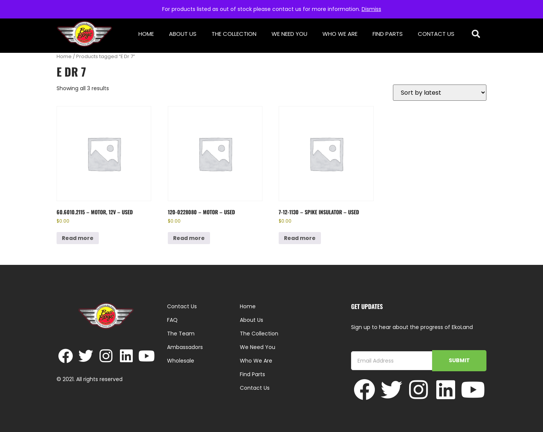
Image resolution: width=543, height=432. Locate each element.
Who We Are (339, 34)
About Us (182, 34)
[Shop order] (439, 93)
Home (146, 34)
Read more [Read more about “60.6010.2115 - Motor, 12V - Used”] (78, 238)
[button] (476, 34)
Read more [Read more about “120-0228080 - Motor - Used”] (189, 238)
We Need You (289, 34)
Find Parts (388, 34)
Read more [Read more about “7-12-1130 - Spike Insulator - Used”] (300, 238)
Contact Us (436, 34)
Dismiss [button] (371, 9)
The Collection (234, 34)
